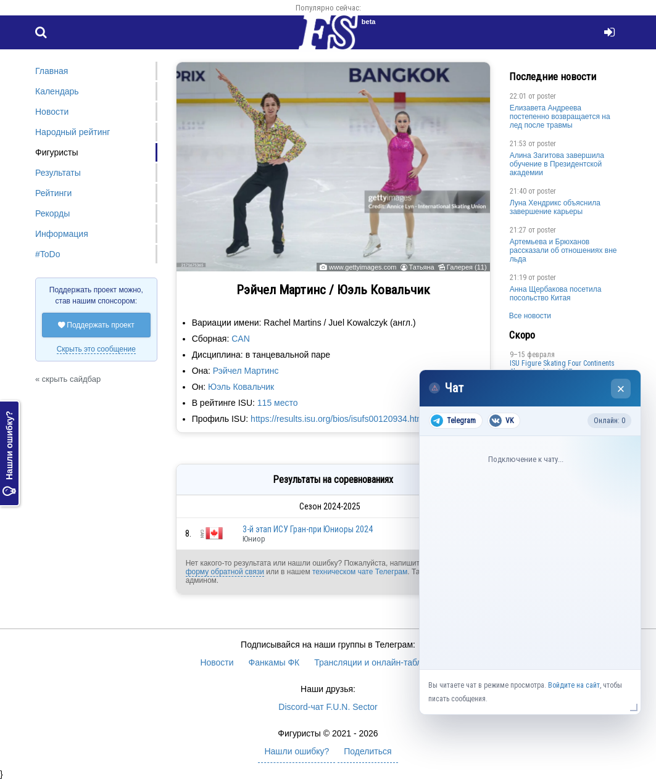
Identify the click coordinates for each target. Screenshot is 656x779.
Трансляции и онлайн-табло (370, 662)
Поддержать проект (96, 325)
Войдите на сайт (574, 685)
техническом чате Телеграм (359, 571)
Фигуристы (56, 152)
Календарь (57, 91)
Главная (51, 71)
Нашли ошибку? (9, 453)
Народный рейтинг (72, 132)
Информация (61, 234)
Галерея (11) (467, 267)
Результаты (58, 173)
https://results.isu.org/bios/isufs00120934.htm (337, 419)
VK (501, 420)
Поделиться (367, 751)
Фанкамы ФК (274, 662)
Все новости (530, 315)
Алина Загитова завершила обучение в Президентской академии (557, 164)
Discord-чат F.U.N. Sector (327, 707)
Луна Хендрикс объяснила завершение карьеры (555, 207)
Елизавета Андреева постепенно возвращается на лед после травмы (560, 117)
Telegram (453, 420)
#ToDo (47, 254)
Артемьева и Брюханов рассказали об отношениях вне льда (563, 250)
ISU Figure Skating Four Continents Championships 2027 (562, 367)
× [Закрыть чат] (621, 389)
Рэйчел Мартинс (246, 371)
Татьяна (421, 267)
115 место (277, 403)
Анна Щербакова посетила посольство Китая (556, 293)
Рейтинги (53, 193)
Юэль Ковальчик (241, 387)
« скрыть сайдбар (68, 379)
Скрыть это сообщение (96, 349)
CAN (240, 339)
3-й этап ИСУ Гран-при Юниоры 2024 (308, 529)
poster (546, 96)
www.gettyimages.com (362, 267)
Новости (52, 112)
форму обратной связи (225, 571)
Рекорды (52, 213)
